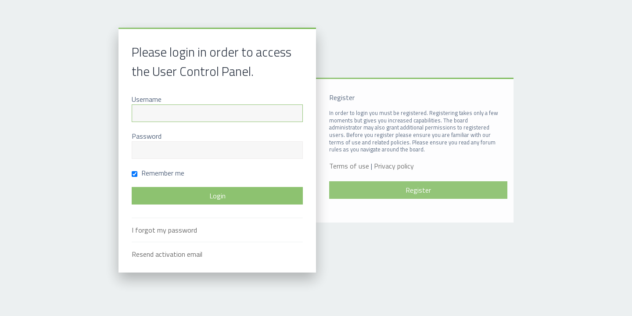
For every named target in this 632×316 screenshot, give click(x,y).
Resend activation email (167, 254)
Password (147, 136)
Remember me (158, 173)
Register (418, 190)
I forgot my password (164, 230)
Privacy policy (394, 166)
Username (147, 99)
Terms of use (349, 166)
